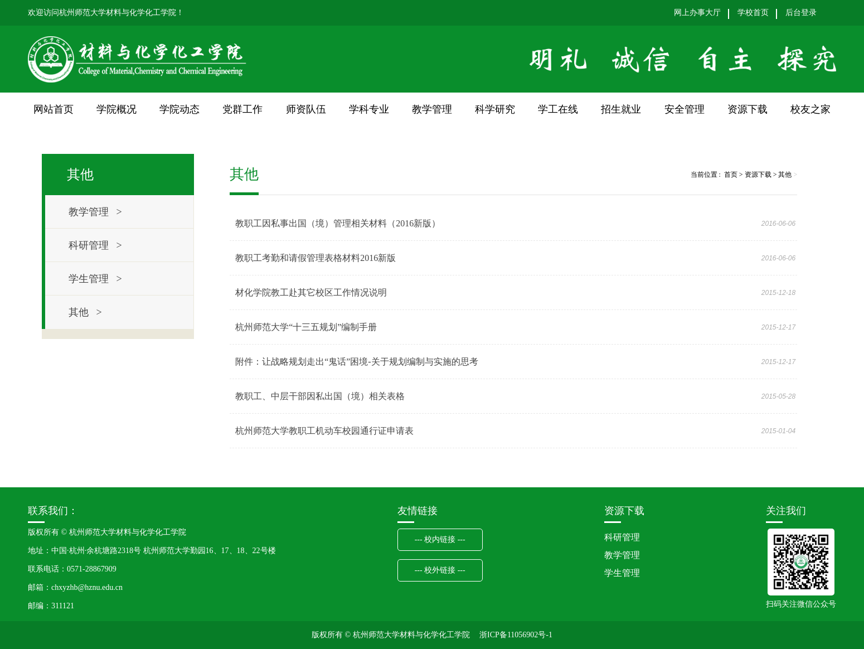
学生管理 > (95, 278)
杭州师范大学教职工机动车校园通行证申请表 (324, 430)
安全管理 (684, 109)
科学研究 (495, 109)
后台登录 (801, 13)
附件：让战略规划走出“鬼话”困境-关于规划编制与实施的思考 (356, 361)
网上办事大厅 (697, 13)
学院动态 (179, 109)
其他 (785, 174)
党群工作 (242, 109)
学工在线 (558, 109)
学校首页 (753, 13)
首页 (730, 174)
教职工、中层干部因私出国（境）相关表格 (320, 396)
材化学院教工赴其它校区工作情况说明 (311, 292)
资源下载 (747, 109)
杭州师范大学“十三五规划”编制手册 (306, 327)
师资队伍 (306, 109)
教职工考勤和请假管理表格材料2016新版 (315, 258)
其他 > (85, 312)
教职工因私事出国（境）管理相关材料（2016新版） (337, 223)
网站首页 (53, 109)
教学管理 (432, 109)
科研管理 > (95, 245)
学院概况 (116, 109)
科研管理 (622, 537)
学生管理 (622, 573)
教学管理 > (95, 211)
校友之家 (810, 109)
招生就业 (621, 109)
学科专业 (369, 109)
